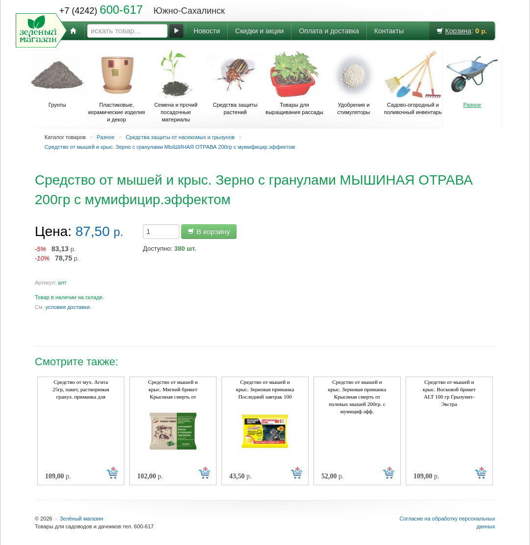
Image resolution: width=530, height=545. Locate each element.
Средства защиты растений (235, 82)
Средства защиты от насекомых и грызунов (180, 137)
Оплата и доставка (329, 31)
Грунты (57, 79)
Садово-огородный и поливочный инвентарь (413, 82)
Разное (472, 79)
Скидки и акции (259, 31)
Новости (206, 31)
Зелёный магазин (81, 518)
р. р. (57, 253)
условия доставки (68, 307)
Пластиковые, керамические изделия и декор (116, 86)
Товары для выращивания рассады (294, 82)
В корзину (209, 231)
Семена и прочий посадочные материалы (175, 86)
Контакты (389, 31)
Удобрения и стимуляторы (353, 82)
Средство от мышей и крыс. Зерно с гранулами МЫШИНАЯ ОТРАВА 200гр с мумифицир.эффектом (170, 147)
